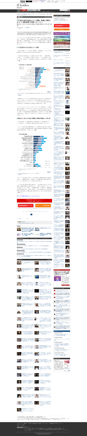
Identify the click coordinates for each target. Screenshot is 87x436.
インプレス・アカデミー (27, 430)
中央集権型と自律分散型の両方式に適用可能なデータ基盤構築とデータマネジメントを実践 (28, 381)
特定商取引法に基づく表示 (54, 423)
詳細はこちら (66, 370)
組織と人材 (45, 11)
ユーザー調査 (32, 223)
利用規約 (25, 423)
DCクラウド (35, 1)
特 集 (37, 10)
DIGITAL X (59, 429)
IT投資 (28, 223)
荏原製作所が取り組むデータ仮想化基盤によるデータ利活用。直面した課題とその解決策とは (28, 395)
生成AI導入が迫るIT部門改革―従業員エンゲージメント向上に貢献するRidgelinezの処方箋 (45, 297)
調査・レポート (35, 14)
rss (21, 7)
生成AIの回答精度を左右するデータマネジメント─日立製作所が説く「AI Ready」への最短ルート (45, 262)
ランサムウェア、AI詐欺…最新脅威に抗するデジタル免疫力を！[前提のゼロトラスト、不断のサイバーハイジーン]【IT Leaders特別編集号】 (34, 256)
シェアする (19, 28)
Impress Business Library (58, 20)
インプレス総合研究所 (48, 428)
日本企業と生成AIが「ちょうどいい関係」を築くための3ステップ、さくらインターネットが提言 (45, 395)
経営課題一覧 (25, 14)
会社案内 (39, 423)
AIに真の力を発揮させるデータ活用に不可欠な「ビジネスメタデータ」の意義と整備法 (45, 332)
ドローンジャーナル (65, 429)
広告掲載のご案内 (35, 423)
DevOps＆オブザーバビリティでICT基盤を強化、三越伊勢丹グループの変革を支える (28, 374)
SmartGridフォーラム (61, 428)
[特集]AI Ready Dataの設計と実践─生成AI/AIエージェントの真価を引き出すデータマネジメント (61, 273)
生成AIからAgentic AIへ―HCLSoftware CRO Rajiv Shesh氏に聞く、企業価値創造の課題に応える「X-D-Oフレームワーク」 (59, 138)
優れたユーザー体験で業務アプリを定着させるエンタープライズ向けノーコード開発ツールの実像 (28, 283)
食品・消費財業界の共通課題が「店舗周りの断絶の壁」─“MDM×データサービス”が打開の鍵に (45, 311)
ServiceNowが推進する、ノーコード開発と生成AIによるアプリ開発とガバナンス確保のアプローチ (45, 360)
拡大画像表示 (20, 95)
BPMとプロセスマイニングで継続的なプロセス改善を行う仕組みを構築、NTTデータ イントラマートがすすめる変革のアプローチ (59, 158)
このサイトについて (20, 423)
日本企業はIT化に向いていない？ (45, 228)
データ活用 (33, 11)
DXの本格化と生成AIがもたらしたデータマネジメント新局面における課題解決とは (45, 381)
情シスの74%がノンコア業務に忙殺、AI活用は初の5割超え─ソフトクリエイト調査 (28, 234)
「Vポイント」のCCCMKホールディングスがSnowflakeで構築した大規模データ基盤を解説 (45, 374)
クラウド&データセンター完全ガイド (29, 428)
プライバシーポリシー (45, 423)
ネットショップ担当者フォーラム (29, 429)
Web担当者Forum (41, 428)
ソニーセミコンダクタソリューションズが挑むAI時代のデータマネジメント (28, 262)
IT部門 (25, 223)
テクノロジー (30, 10)
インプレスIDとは (57, 22)
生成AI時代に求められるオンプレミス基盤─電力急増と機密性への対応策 (28, 304)
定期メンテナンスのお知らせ (58, 59)
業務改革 (23, 11)
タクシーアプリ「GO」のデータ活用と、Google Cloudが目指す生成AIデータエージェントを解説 (28, 346)
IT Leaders (23, 5)
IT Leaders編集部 (27, 27)
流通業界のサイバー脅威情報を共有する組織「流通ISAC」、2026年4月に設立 (45, 234)
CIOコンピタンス (51, 11)
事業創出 (28, 11)
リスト (27, 218)
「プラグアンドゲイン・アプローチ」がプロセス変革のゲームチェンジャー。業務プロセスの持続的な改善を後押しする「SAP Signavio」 (45, 320)
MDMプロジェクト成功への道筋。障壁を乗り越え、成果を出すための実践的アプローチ (28, 360)
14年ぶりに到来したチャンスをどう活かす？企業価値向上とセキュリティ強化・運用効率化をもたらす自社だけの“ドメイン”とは (59, 119)
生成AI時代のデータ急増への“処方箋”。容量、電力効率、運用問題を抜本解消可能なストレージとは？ (28, 339)
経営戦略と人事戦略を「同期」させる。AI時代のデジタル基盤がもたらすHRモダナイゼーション (45, 276)
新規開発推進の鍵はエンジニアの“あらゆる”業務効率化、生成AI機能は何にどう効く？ (45, 346)
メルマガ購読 (29, 423)
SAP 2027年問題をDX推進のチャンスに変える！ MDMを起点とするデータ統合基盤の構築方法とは (28, 332)
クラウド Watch (54, 428)
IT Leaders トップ (19, 14)
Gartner (20, 223)
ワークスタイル (39, 11)
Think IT (37, 428)
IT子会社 (22, 223)
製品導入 (42, 1)
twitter (17, 7)
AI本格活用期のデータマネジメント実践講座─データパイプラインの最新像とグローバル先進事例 (45, 388)
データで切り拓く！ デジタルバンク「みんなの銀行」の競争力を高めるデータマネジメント (45, 353)
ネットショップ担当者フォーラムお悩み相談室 (42, 429)
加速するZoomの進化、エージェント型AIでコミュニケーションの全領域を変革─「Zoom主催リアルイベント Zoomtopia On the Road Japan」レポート (45, 292)
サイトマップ (60, 423)
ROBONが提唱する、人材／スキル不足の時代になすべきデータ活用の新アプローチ (28, 367)
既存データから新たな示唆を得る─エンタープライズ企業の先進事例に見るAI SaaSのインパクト (45, 339)
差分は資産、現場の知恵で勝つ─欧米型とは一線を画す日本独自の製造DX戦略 (28, 353)
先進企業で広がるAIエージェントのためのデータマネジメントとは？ (28, 276)
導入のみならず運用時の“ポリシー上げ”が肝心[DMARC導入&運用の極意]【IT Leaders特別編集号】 (34, 252)
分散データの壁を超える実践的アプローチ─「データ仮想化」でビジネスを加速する (28, 388)
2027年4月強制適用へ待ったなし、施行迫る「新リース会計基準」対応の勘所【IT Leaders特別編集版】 (34, 242)
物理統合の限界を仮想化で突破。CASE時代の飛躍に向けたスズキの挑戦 (28, 269)
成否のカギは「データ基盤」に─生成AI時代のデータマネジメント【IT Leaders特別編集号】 (33, 245)
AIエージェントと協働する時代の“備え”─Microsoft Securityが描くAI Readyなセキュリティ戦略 (45, 304)
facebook (19, 7)
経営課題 (24, 10)
